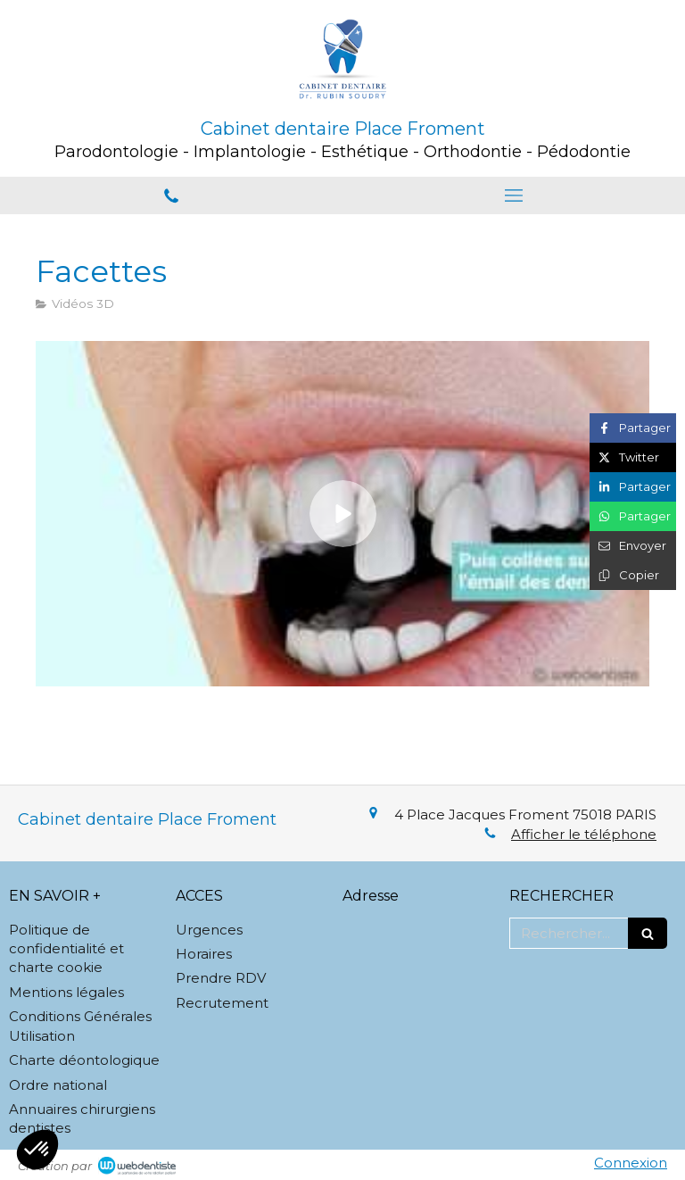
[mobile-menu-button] (513, 195)
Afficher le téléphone (583, 834)
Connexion (630, 1162)
